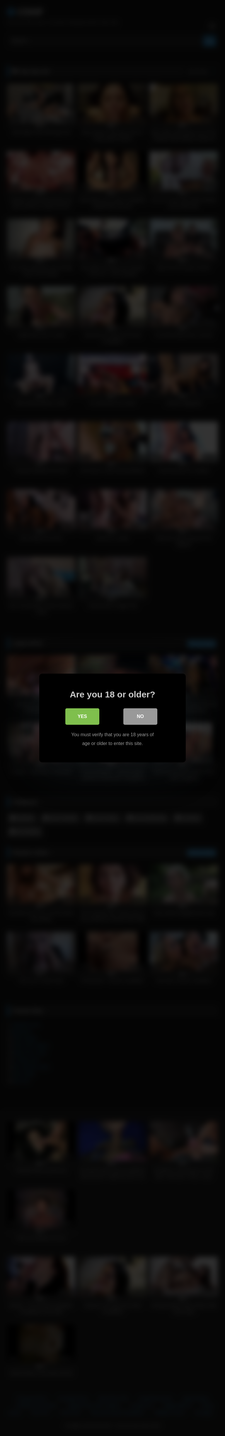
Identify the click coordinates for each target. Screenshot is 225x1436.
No (140, 716)
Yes (82, 716)
